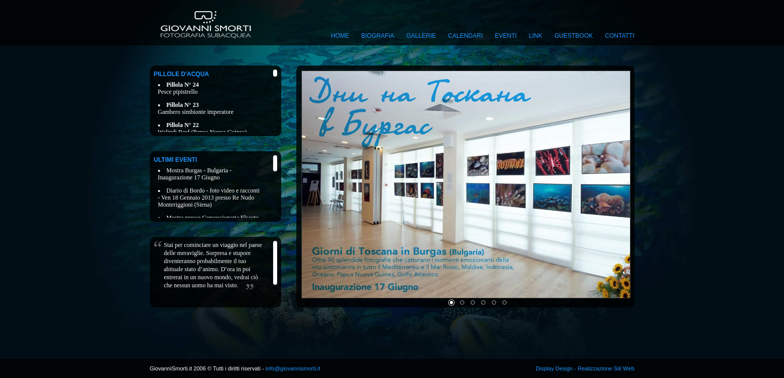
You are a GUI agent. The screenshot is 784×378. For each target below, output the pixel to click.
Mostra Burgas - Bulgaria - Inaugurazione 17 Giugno (195, 174)
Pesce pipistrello (178, 88)
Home (340, 35)
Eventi (505, 35)
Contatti (619, 35)
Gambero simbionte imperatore (196, 108)
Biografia (377, 35)
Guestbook (573, 35)
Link (536, 35)
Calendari (465, 35)
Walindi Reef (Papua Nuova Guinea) (202, 128)
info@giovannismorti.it (292, 368)
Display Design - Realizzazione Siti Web (585, 368)
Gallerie (421, 35)
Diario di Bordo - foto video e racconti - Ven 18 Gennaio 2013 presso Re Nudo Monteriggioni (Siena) (209, 197)
